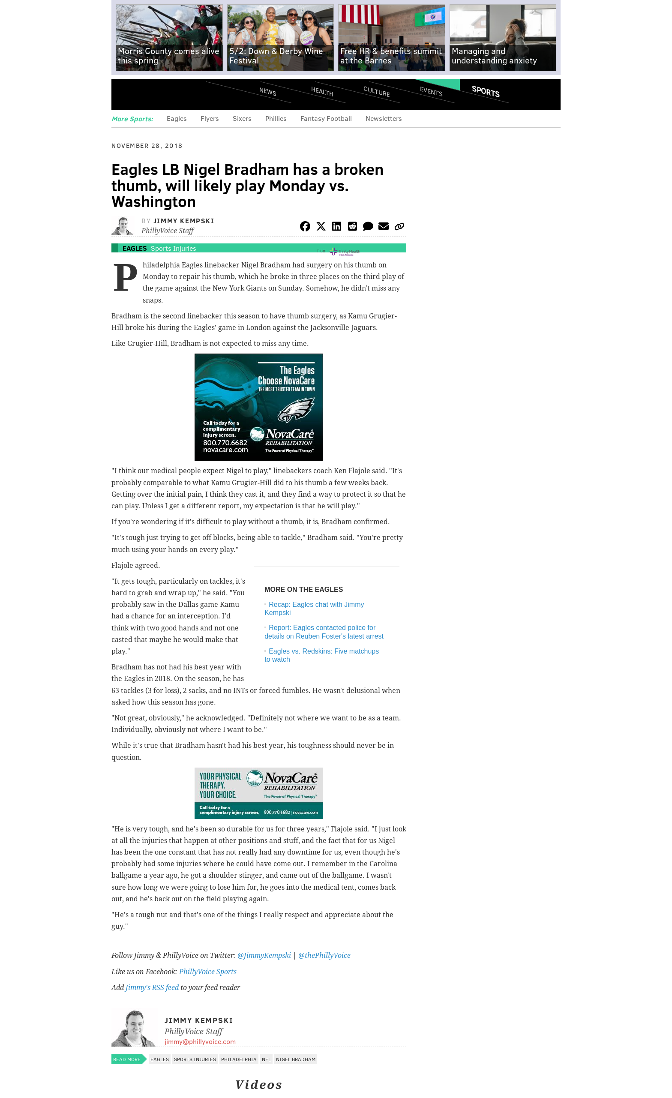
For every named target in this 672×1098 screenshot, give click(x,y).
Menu (125, 94)
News (267, 91)
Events (431, 91)
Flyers (210, 118)
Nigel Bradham (295, 1059)
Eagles (177, 118)
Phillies (276, 118)
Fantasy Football (326, 118)
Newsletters (384, 118)
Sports (486, 91)
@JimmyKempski (264, 955)
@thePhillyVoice (324, 955)
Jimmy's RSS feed (152, 988)
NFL (266, 1059)
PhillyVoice (170, 94)
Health (322, 91)
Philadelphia (239, 1059)
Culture (376, 91)
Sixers (242, 118)
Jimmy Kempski (184, 220)
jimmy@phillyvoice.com (200, 1041)
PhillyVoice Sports (208, 972)
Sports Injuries (173, 247)
